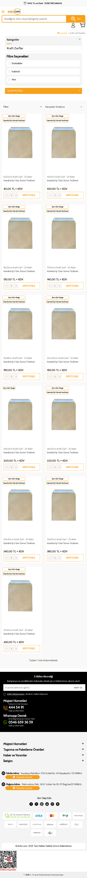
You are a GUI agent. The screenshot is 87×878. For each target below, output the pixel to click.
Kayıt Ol (78, 687)
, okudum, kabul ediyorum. (25, 694)
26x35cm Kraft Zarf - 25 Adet (61, 448)
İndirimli (14, 71)
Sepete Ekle (28, 195)
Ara (76, 19)
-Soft (26, 874)
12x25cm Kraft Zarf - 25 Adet (17, 176)
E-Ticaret (34, 874)
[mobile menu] (3, 11)
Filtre (22, 106)
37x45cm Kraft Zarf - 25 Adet (18, 630)
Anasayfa (62, 33)
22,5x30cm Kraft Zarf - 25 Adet (62, 358)
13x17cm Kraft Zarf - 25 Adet (61, 176)
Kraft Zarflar (15, 48)
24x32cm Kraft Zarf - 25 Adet (18, 448)
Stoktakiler (15, 63)
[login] (73, 25)
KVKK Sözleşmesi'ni (15, 694)
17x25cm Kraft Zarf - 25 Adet (61, 267)
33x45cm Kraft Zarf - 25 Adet (61, 539)
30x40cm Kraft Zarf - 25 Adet (18, 539)
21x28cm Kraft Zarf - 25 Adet (17, 358)
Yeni (12, 79)
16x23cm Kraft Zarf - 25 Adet (17, 267)
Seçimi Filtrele (43, 90)
